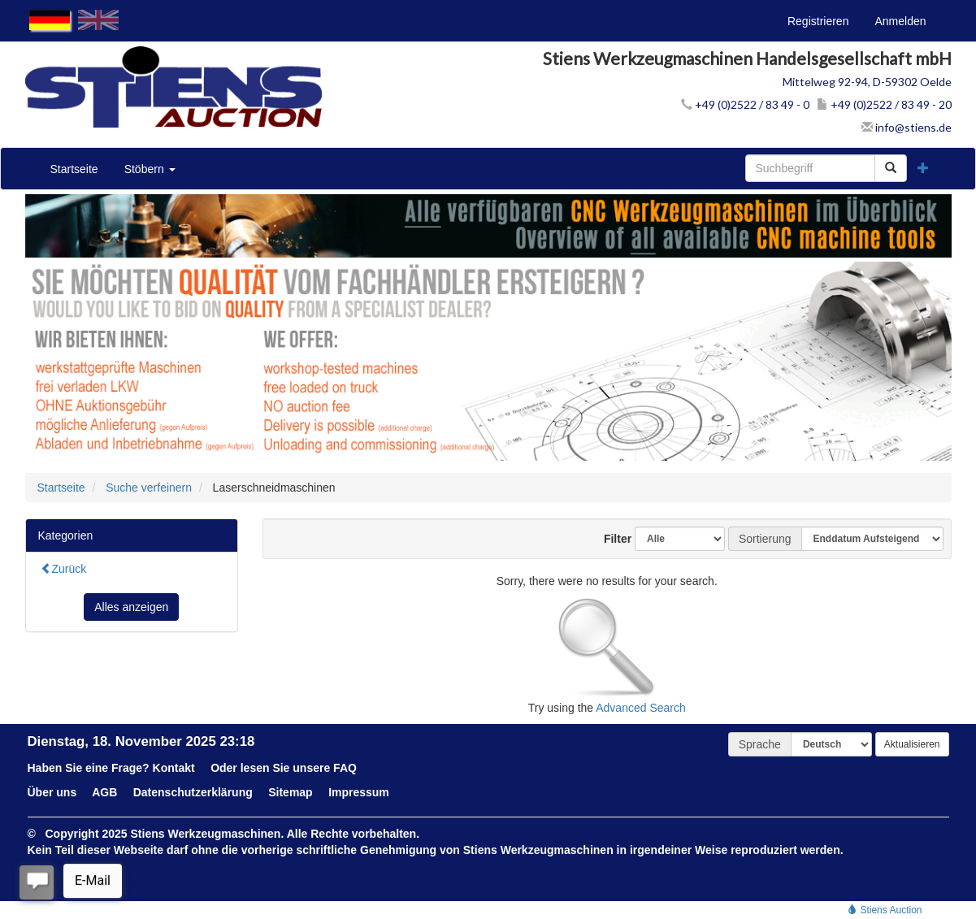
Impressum (358, 792)
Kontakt (174, 767)
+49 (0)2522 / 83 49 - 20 (884, 104)
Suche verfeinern (149, 487)
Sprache (760, 744)
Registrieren (817, 21)
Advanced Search (641, 707)
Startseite (74, 169)
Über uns (52, 792)
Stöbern (150, 169)
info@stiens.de (906, 127)
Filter (611, 538)
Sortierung (765, 538)
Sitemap (290, 792)
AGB (104, 792)
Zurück (64, 568)
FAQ (345, 767)
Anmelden (900, 21)
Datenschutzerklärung (193, 792)
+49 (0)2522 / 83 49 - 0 (745, 104)
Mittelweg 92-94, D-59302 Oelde (867, 82)
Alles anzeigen (131, 606)
